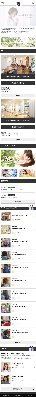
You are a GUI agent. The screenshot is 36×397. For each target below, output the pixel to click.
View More (18, 201)
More (18, 95)
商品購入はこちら (18, 83)
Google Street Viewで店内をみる (18, 76)
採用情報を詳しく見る (18, 389)
